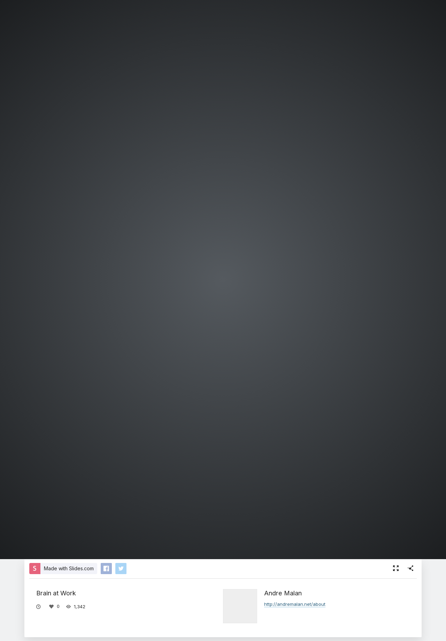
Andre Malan (283, 593)
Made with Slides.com (69, 568)
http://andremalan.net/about (294, 604)
